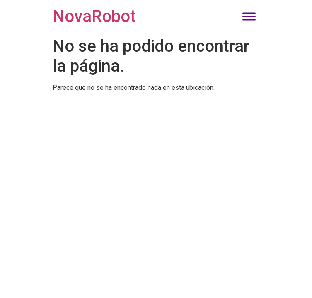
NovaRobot (94, 16)
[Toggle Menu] (249, 16)
